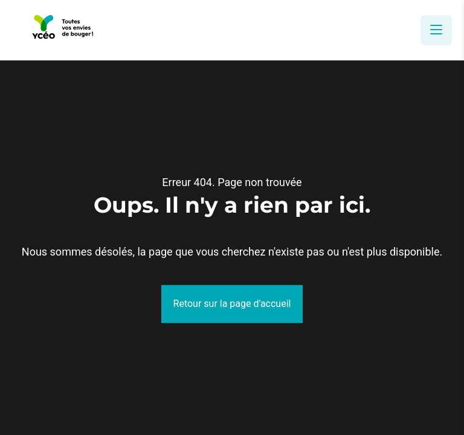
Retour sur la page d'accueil (232, 303)
